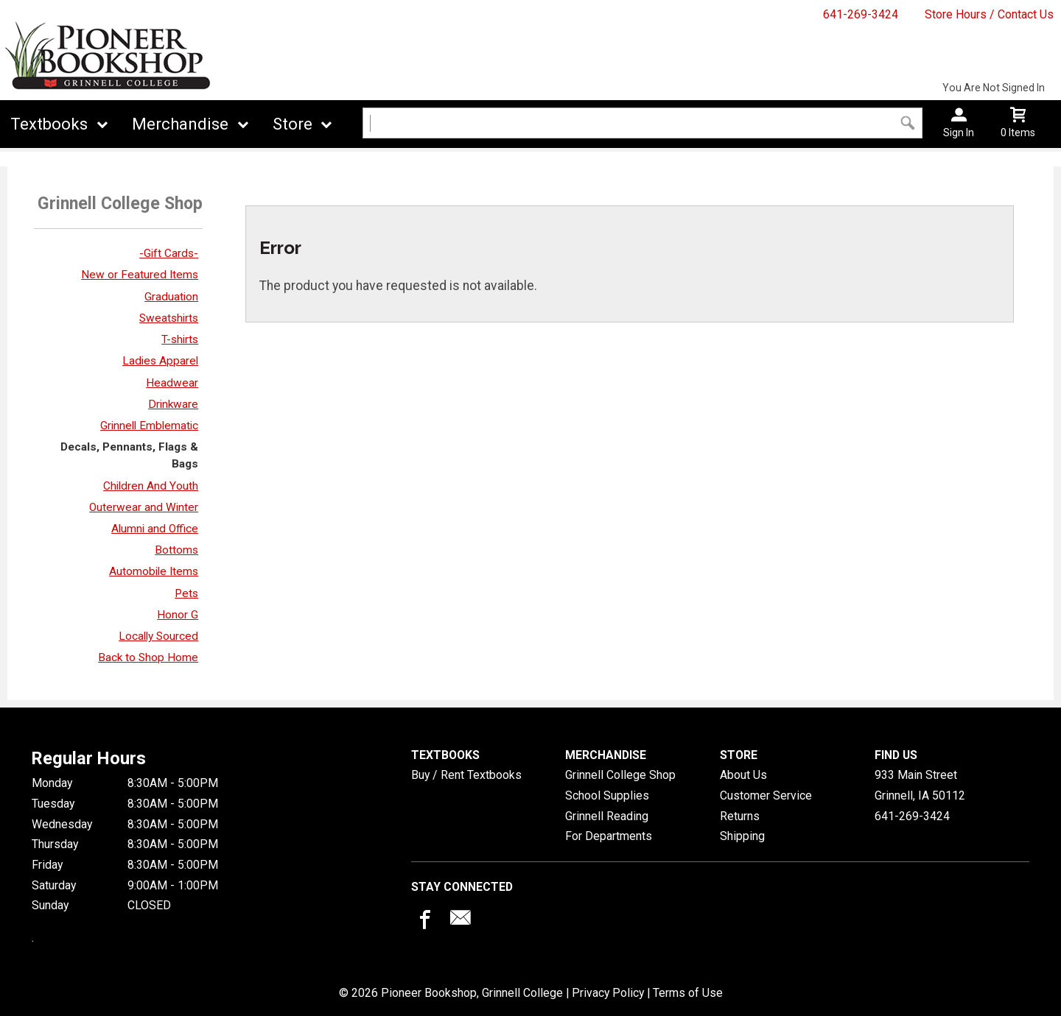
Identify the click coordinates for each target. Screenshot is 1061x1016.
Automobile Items (153, 571)
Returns (740, 816)
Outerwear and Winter (143, 507)
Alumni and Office (154, 528)
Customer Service (766, 795)
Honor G (177, 614)
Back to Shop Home (148, 657)
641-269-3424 (860, 14)
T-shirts (179, 339)
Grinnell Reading (606, 816)
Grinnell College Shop (620, 775)
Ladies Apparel (160, 360)
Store (292, 124)
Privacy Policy (608, 993)
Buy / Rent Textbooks (466, 775)
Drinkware (173, 404)
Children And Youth (150, 486)
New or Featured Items (139, 274)
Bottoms (176, 550)
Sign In (958, 132)
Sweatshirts (168, 318)
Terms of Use (688, 993)
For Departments (608, 836)
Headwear (172, 382)
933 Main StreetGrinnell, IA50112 (920, 785)
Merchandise (180, 124)
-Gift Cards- (168, 253)
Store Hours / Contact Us (989, 14)
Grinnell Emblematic (149, 425)
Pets (186, 593)
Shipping (742, 836)
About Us (743, 775)
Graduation (171, 296)
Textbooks (49, 124)
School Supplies (607, 795)
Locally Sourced (158, 636)
